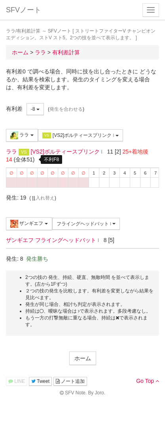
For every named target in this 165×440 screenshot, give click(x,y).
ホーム (82, 358)
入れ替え (43, 198)
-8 (35, 109)
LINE (16, 381)
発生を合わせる (66, 109)
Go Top (147, 381)
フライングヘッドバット (86, 224)
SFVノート (23, 10)
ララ (22, 135)
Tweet (40, 381)
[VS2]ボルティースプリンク (80, 135)
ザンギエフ (29, 224)
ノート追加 (70, 381)
